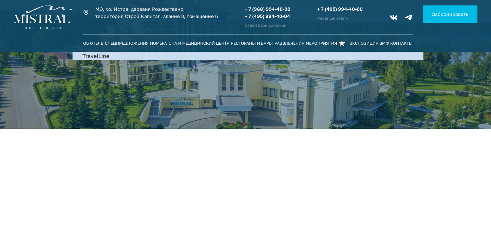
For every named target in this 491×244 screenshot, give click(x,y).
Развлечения (289, 43)
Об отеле (93, 43)
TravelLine (95, 56)
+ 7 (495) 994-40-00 (340, 9)
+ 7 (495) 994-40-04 (267, 16)
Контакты (401, 43)
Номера (158, 43)
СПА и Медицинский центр (199, 43)
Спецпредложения (127, 43)
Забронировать (450, 14)
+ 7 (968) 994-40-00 (267, 9)
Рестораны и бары (252, 43)
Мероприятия (321, 43)
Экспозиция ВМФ (369, 43)
